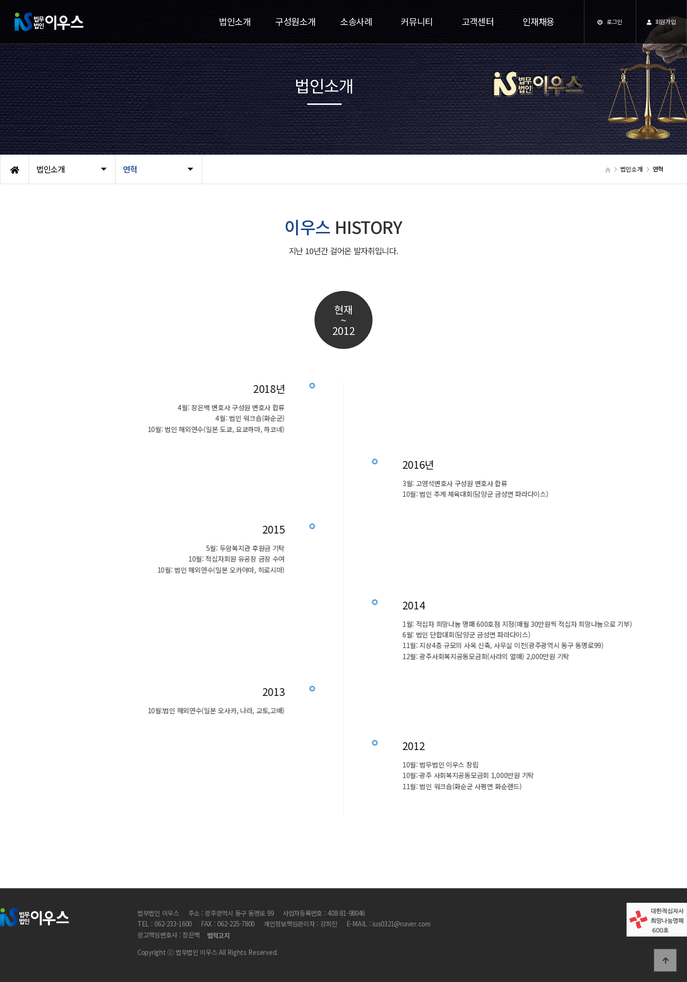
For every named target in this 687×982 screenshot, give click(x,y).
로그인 (609, 21)
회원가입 (661, 21)
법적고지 (218, 935)
